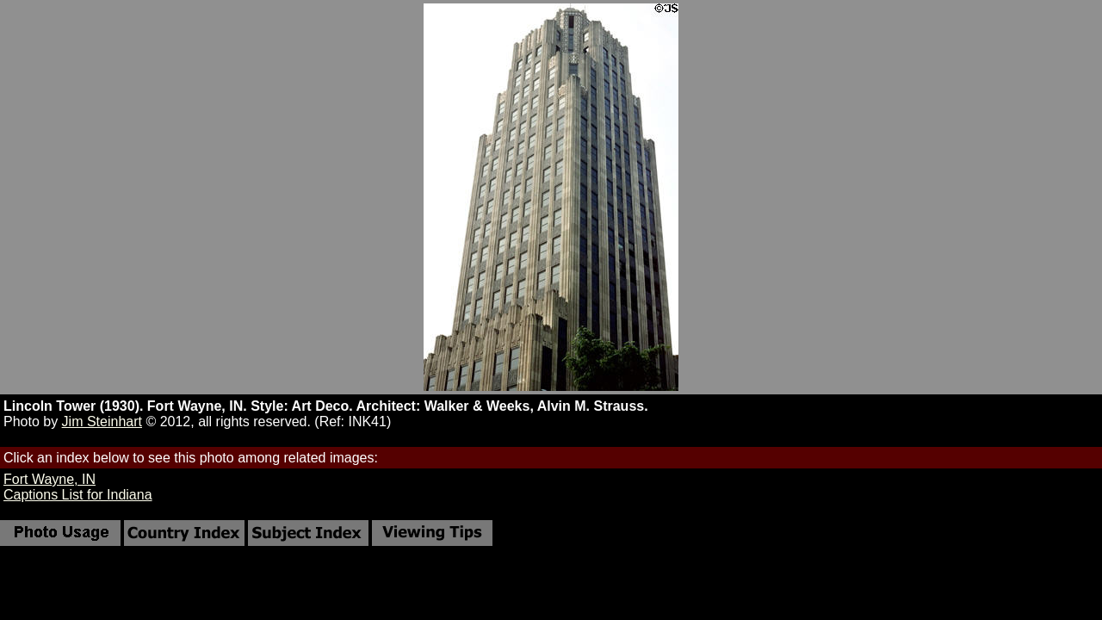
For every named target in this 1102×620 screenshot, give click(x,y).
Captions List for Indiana (77, 494)
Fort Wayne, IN (49, 479)
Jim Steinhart (102, 421)
